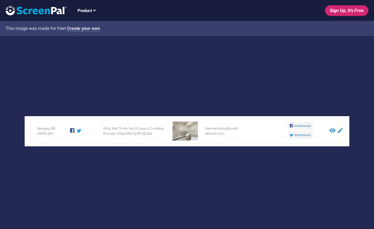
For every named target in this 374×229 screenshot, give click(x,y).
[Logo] (33, 10)
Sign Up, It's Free (347, 10)
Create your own (83, 28)
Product (87, 10)
